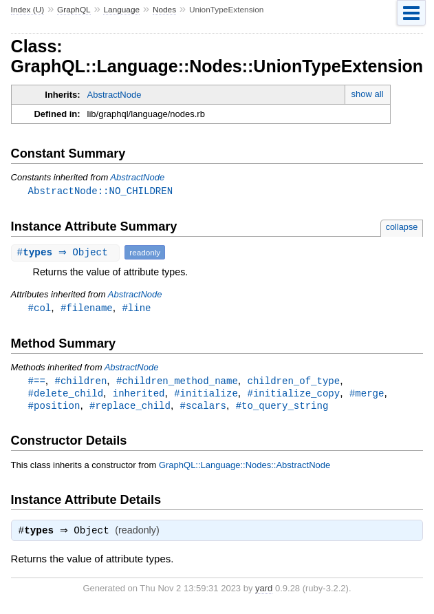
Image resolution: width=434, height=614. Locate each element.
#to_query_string (282, 408)
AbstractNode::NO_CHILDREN (100, 191)
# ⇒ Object (67, 253)
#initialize (206, 395)
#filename (87, 308)
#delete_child (65, 395)
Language (121, 9)
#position (54, 408)
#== (36, 382)
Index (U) (28, 9)
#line (136, 308)
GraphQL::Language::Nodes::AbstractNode (244, 468)
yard (263, 593)
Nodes (164, 9)
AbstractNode (114, 94)
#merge (366, 395)
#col (40, 308)
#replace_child (130, 408)
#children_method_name (177, 382)
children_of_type (293, 382)
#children (81, 382)
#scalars (203, 408)
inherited (139, 395)
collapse (402, 227)
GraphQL (74, 9)
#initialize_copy (293, 395)
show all (367, 94)
